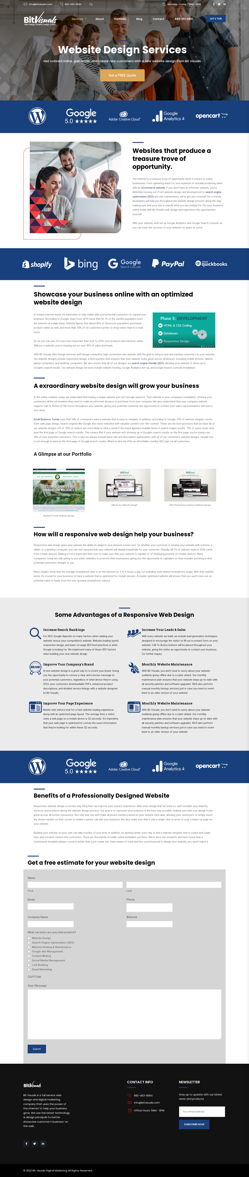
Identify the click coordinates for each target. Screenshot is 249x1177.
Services (77, 19)
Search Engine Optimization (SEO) (53, 942)
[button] (122, 75)
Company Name (38, 917)
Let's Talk (216, 18)
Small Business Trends (46, 419)
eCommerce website (153, 187)
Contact (158, 19)
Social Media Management (48, 960)
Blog (139, 19)
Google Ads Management (47, 951)
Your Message (37, 985)
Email (31, 899)
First (30, 890)
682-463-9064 (73, 4)
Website (131, 917)
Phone (130, 899)
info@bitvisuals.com (40, 4)
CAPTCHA (34, 976)
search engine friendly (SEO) (148, 363)
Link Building (40, 965)
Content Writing (41, 956)
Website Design (41, 938)
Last (129, 890)
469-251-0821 (184, 19)
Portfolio (120, 19)
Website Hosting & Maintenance (51, 947)
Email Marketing (42, 969)
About (99, 19)
